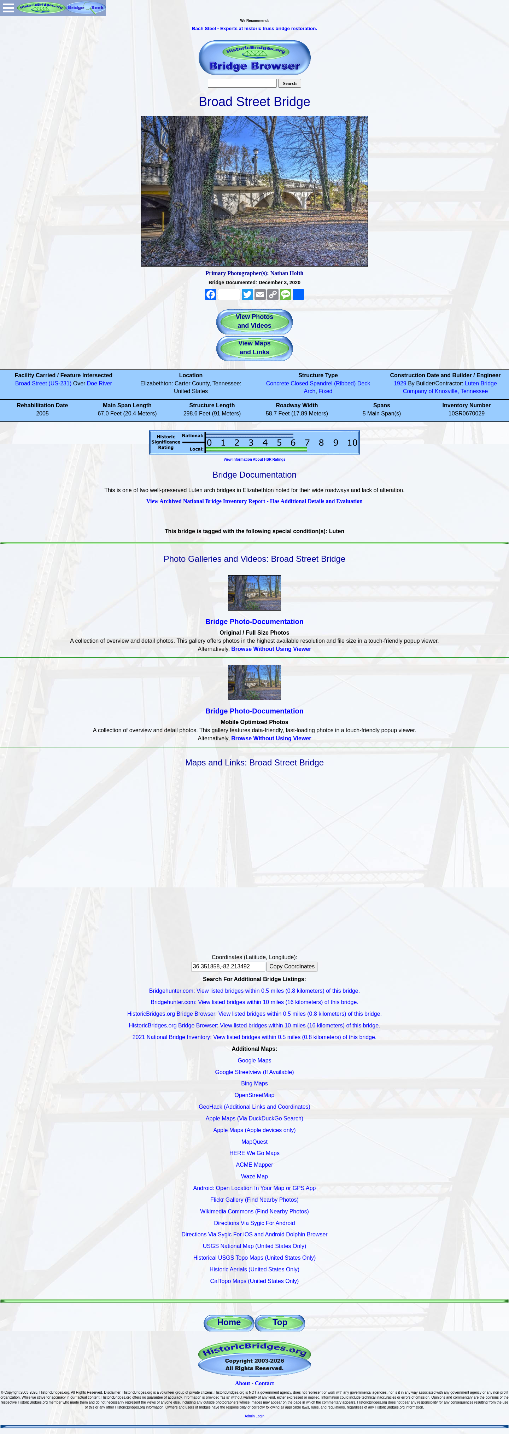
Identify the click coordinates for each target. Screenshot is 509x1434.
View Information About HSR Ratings (254, 459)
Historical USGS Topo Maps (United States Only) (254, 1258)
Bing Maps (254, 1083)
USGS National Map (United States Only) (254, 1246)
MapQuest (254, 1142)
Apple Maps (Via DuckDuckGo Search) (254, 1118)
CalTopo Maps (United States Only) (254, 1281)
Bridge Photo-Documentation (254, 621)
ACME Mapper (254, 1165)
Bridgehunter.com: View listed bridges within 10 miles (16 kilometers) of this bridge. (254, 1002)
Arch (310, 391)
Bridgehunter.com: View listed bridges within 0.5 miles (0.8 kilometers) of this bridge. (254, 991)
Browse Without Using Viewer (271, 649)
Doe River (99, 383)
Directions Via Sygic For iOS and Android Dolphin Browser (254, 1234)
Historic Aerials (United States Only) (254, 1269)
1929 (400, 383)
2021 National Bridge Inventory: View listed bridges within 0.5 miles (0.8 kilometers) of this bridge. (255, 1037)
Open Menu (8, 8)
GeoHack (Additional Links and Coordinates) (254, 1107)
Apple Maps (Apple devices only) (254, 1130)
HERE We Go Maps (254, 1153)
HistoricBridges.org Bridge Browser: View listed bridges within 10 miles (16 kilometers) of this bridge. (254, 1025)
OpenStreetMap (255, 1095)
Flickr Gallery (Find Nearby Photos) (254, 1200)
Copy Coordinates (292, 966)
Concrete (277, 383)
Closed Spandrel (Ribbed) (323, 383)
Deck (363, 383)
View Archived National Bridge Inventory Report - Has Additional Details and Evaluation (254, 501)
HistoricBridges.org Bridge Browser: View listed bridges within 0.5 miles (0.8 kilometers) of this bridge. (254, 1014)
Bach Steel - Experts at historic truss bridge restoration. (254, 28)
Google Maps (254, 1060)
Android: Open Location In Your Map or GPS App (254, 1188)
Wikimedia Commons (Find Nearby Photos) (254, 1211)
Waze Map (254, 1176)
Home (229, 1322)
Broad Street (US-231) (43, 383)
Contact (264, 1383)
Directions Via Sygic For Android (254, 1223)
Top (280, 1322)
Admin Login (254, 1416)
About (242, 1383)
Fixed (325, 391)
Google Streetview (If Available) (254, 1072)
